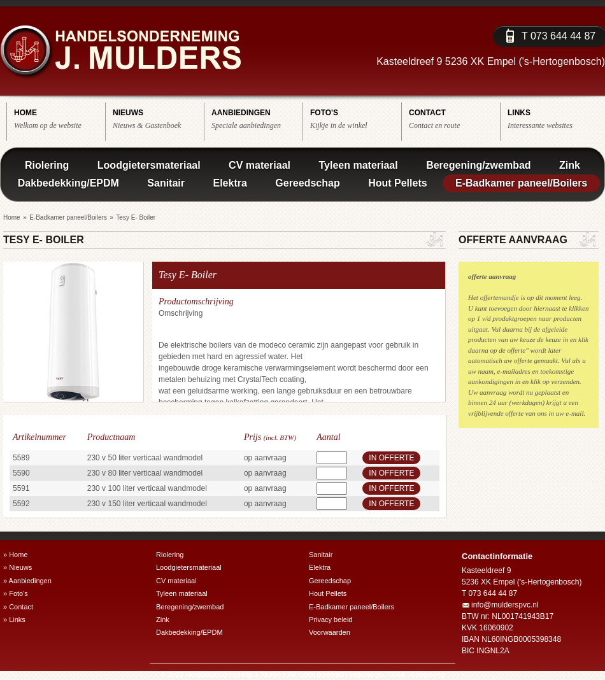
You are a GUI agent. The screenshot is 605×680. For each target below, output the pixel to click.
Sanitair (166, 183)
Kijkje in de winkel (355, 119)
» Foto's (15, 593)
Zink (569, 165)
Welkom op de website (59, 119)
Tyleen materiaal (357, 165)
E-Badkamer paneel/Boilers (521, 183)
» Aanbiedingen (27, 580)
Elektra (229, 183)
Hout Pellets (397, 183)
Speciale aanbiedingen (256, 119)
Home (11, 217)
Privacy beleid (330, 619)
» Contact (18, 607)
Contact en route (454, 119)
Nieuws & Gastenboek (158, 119)
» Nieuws (17, 567)
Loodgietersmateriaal (149, 165)
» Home (15, 554)
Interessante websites (553, 119)
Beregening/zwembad (478, 165)
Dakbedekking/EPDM (68, 183)
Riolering (47, 165)
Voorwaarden (329, 632)
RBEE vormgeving (416, 674)
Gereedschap (307, 183)
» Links (14, 619)
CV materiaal (259, 165)
